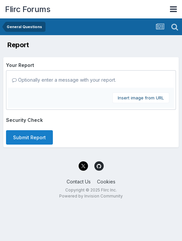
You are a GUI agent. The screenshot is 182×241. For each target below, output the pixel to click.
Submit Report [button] (29, 137)
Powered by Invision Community (91, 195)
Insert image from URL (141, 97)
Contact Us (79, 181)
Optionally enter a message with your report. (64, 80)
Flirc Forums (27, 9)
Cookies (106, 181)
